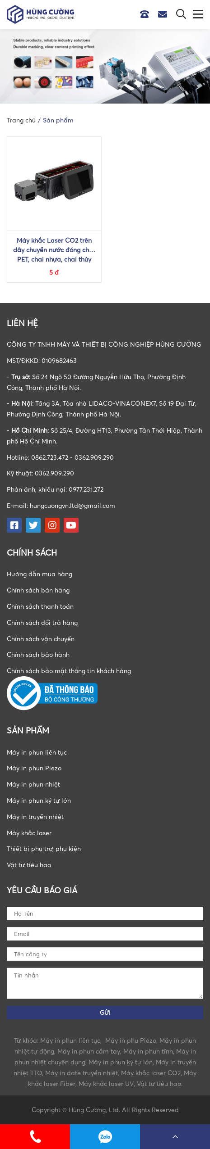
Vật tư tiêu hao (29, 865)
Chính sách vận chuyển (41, 638)
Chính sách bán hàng (38, 590)
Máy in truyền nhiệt (35, 816)
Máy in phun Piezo (34, 768)
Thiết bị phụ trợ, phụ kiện (44, 848)
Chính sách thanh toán (40, 606)
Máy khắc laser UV (106, 1083)
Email (165, 14)
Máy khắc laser (29, 833)
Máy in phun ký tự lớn (39, 800)
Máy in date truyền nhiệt (81, 1073)
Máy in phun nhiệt (33, 784)
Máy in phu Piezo (130, 1040)
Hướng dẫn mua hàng (39, 574)
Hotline (147, 14)
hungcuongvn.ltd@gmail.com (72, 505)
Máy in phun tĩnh (148, 1051)
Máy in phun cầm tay (88, 1051)
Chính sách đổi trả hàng (42, 622)
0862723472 (105, 1136)
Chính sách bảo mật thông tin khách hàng (69, 670)
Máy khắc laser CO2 (151, 1073)
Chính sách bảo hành (38, 654)
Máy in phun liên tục (37, 752)
